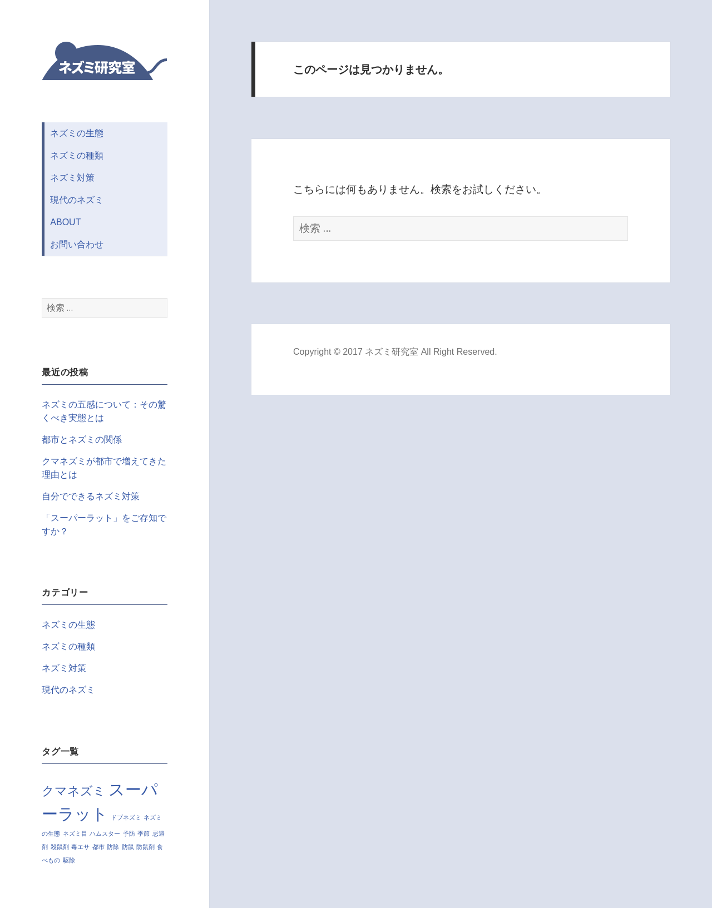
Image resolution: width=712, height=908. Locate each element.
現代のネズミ (76, 200)
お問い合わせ (76, 244)
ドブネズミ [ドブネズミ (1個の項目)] (126, 817)
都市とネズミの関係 (82, 439)
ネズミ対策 (72, 177)
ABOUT (65, 222)
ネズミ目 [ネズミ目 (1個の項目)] (75, 833)
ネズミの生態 (76, 133)
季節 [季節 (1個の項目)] (143, 833)
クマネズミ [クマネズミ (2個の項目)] (74, 791)
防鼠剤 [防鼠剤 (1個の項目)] (145, 847)
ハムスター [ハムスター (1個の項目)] (105, 833)
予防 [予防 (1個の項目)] (129, 833)
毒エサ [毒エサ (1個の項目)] (80, 847)
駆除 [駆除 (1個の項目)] (69, 860)
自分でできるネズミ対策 (91, 496)
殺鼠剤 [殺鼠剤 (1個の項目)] (60, 847)
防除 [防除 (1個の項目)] (113, 847)
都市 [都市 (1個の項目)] (98, 847)
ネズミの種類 (76, 155)
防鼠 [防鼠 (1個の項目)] (128, 847)
